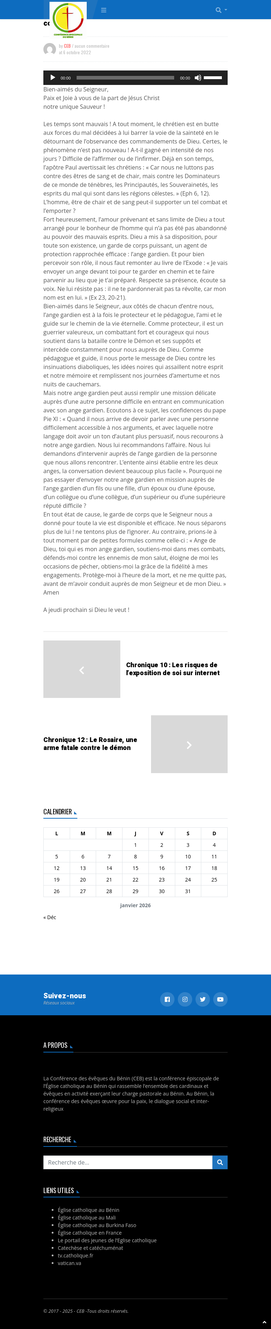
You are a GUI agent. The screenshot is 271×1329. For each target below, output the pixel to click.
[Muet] (198, 77)
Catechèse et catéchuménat (90, 1247)
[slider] (126, 78)
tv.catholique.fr (75, 1255)
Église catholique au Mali (87, 1217)
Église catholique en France (90, 1232)
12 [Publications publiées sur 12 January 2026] (57, 868)
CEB (67, 46)
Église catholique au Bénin (88, 1209)
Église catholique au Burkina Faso (97, 1225)
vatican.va (69, 1263)
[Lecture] (52, 77)
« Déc (49, 917)
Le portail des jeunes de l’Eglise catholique (107, 1240)
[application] (135, 77)
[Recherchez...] (127, 1162)
